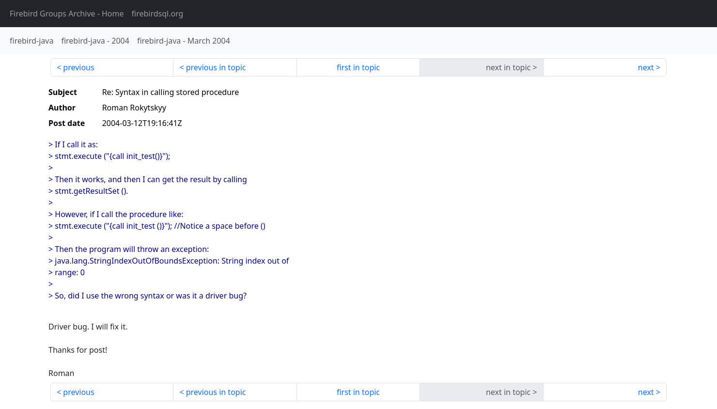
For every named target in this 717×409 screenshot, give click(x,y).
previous (78, 67)
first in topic (358, 67)
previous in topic (216, 67)
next (646, 67)
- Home (67, 13)
